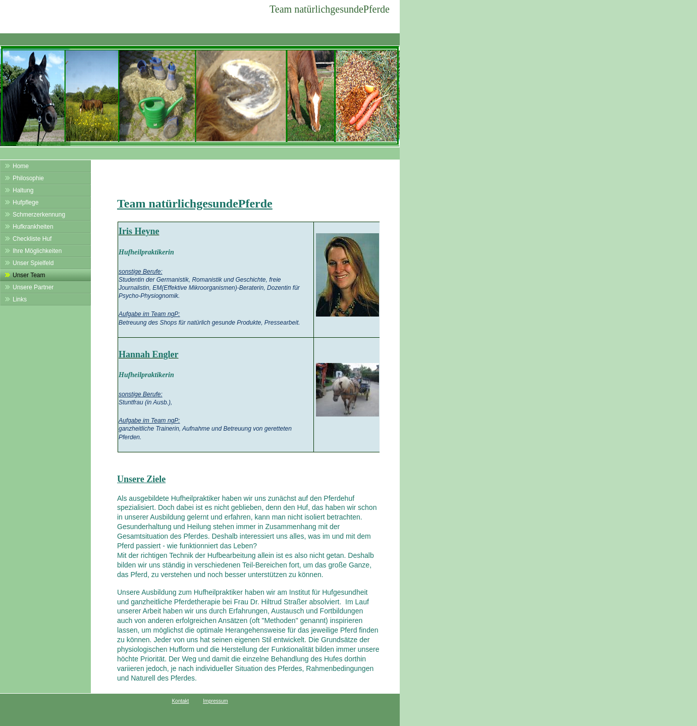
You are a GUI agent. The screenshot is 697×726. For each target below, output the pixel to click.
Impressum (215, 701)
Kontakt (180, 701)
